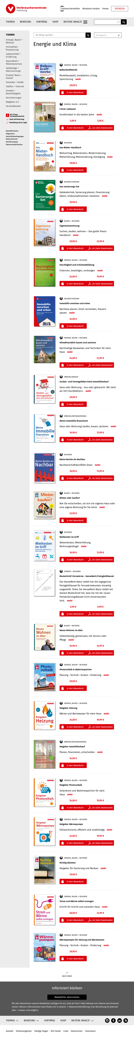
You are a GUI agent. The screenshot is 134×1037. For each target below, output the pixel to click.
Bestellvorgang (12, 142)
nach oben (67, 974)
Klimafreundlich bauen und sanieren (78, 342)
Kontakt (9, 1031)
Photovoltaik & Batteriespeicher (76, 669)
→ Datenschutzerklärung (78, 1007)
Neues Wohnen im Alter (71, 630)
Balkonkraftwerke (68, 69)
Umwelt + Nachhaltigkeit (13, 92)
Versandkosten (13, 106)
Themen (10, 21)
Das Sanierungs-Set (69, 186)
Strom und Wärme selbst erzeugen (77, 901)
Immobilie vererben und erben (75, 303)
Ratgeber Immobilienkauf (72, 746)
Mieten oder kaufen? (70, 498)
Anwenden (124, 22)
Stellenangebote (24, 1031)
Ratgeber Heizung (68, 708)
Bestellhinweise (12, 131)
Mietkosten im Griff (69, 537)
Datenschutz (76, 1031)
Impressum (90, 1031)
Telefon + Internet (15, 86)
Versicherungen (14, 97)
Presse (105, 8)
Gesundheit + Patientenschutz (14, 62)
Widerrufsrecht (12, 139)
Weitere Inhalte (72, 21)
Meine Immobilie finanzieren (74, 420)
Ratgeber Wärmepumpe (71, 824)
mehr (78, 79)
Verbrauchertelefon (70, 8)
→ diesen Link (23, 1010)
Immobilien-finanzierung (12, 48)
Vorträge (41, 21)
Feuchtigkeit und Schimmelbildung (77, 264)
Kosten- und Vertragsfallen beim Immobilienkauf (84, 381)
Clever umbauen (68, 109)
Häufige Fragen (41, 1031)
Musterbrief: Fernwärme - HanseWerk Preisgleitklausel (87, 576)
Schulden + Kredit (15, 82)
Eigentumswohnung (69, 225)
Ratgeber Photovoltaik (71, 785)
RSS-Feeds (56, 1031)
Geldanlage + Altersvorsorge (13, 69)
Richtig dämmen (68, 862)
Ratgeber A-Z (12, 102)
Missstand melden (91, 8)
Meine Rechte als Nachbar (72, 459)
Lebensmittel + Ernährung (13, 55)
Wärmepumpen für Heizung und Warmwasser (82, 939)
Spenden (120, 8)
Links (65, 1031)
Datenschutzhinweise (14, 145)
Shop (55, 21)
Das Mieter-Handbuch (70, 147)
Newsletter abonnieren (67, 997)
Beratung (25, 21)
